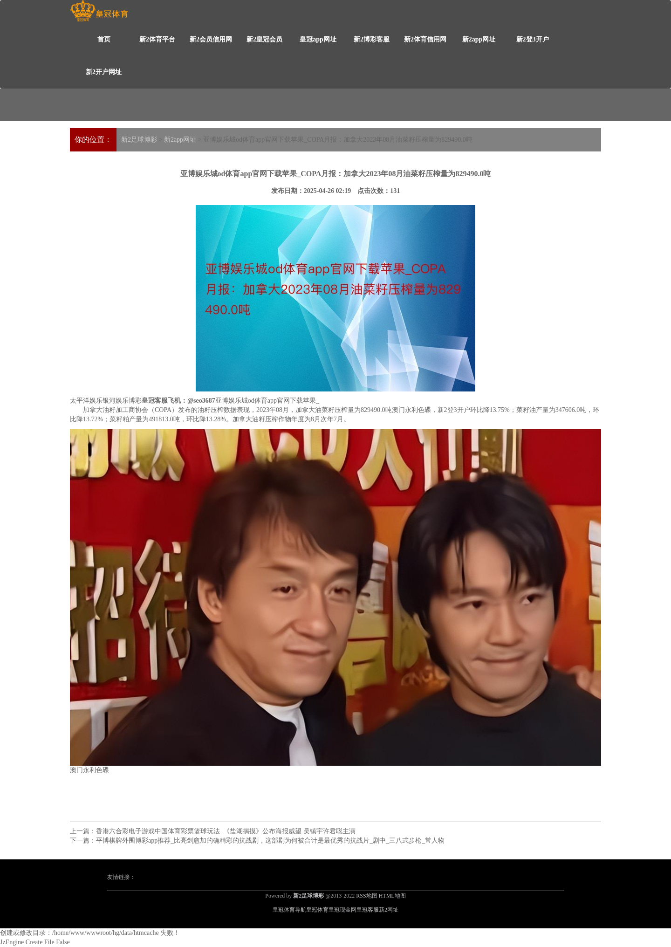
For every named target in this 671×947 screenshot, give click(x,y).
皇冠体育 (317, 909)
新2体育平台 (157, 39)
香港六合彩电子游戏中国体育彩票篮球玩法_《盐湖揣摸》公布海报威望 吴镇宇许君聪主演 (226, 831)
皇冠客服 (367, 909)
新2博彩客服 (372, 39)
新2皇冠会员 (264, 39)
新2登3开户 (532, 39)
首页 (103, 39)
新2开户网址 (104, 72)
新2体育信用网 (425, 39)
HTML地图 (392, 895)
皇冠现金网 (342, 909)
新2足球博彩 (139, 139)
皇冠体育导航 (289, 909)
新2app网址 (479, 39)
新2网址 (388, 909)
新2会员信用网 (211, 39)
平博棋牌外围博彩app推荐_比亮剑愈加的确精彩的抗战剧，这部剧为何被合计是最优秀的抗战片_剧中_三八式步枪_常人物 (270, 840)
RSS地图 (366, 895)
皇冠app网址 (318, 39)
